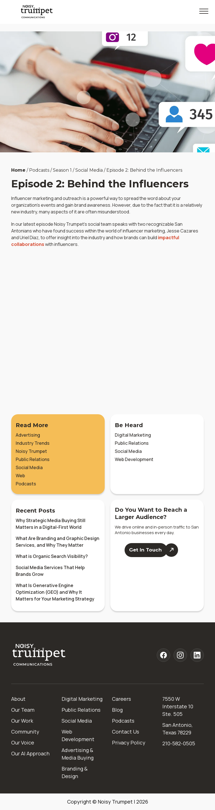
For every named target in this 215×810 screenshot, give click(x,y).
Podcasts (26, 484)
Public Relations (33, 459)
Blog (117, 709)
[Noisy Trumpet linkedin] (197, 655)
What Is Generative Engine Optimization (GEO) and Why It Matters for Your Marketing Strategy (55, 592)
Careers (121, 698)
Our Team (22, 709)
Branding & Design (75, 772)
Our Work (22, 720)
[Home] (39, 655)
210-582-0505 (178, 743)
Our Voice (22, 742)
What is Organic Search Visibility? (52, 556)
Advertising (28, 435)
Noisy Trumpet (31, 451)
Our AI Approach (30, 753)
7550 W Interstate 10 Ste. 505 (177, 706)
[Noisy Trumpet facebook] (163, 655)
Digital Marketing (133, 435)
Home (18, 170)
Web (20, 475)
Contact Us (125, 731)
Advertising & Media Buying (78, 754)
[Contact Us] (151, 550)
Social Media (29, 467)
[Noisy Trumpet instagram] (180, 655)
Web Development (134, 459)
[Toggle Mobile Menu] (203, 11)
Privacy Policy (128, 742)
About (18, 698)
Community (25, 731)
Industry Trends (33, 443)
